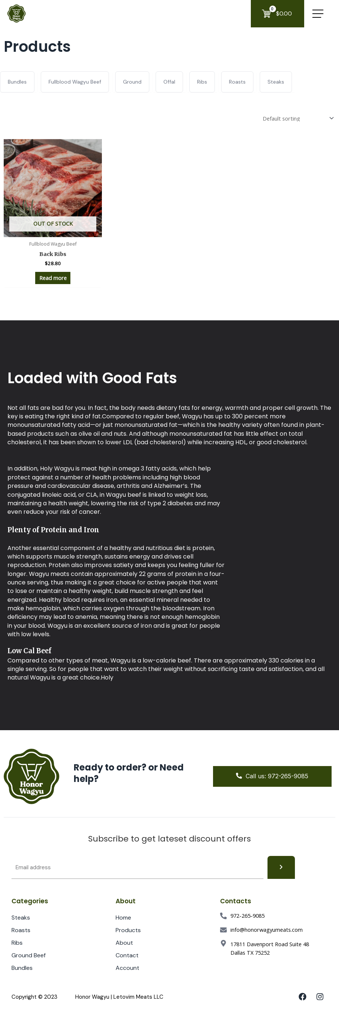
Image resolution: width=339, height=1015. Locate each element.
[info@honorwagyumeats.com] (223, 930)
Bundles (22, 968)
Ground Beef (28, 955)
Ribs (17, 943)
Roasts (20, 930)
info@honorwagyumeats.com (266, 929)
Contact (127, 955)
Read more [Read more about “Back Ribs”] (53, 277)
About (124, 943)
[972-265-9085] (223, 916)
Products (132, 930)
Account (131, 968)
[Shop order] (296, 118)
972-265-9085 (247, 915)
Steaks (20, 917)
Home (123, 917)
